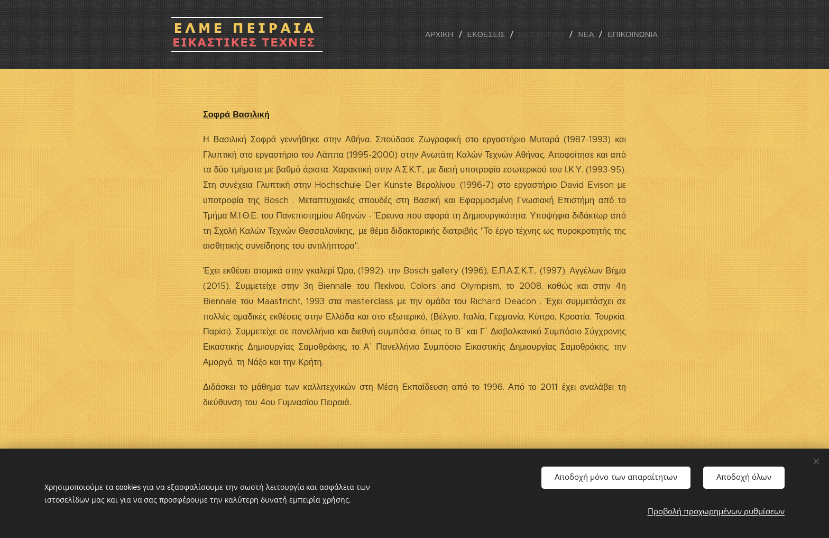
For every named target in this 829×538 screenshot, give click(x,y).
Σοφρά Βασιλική (236, 114)
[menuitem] (448, 34)
